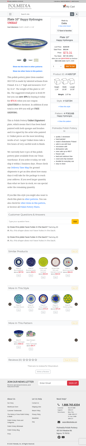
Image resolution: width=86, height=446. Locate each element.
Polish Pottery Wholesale (15, 426)
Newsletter (35, 418)
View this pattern (64, 121)
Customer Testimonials (14, 410)
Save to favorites (64, 31)
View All (74, 251)
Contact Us (35, 403)
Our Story (10, 403)
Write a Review (43, 372)
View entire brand (65, 26)
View (18, 275)
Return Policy (36, 410)
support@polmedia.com (69, 422)
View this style (64, 106)
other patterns (31, 199)
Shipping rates (36, 407)
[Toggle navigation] (10, 14)
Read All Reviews (70, 360)
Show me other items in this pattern (27, 71)
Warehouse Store (12, 407)
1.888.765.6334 (74, 1)
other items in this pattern (33, 203)
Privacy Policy (36, 414)
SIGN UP (73, 383)
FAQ (33, 422)
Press (9, 434)
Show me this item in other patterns (27, 66)
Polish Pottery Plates (30, 207)
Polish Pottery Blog (13, 430)
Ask (75, 221)
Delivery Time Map (20, 167)
